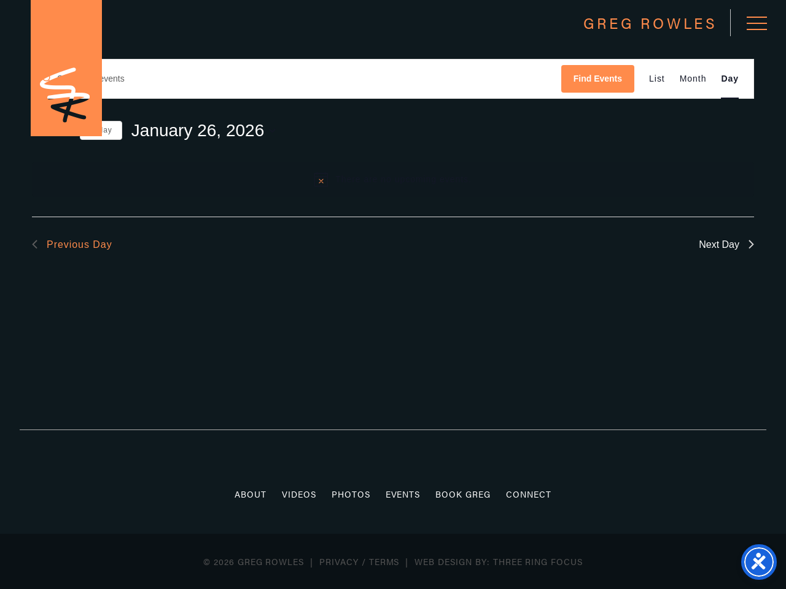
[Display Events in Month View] (693, 79)
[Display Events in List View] (657, 79)
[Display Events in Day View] (730, 79)
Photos (351, 494)
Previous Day (72, 244)
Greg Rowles (66, 68)
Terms (384, 561)
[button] (757, 23)
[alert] (393, 179)
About (251, 494)
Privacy (339, 561)
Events (403, 494)
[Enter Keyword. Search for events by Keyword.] (297, 79)
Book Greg (463, 494)
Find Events (598, 78)
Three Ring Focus (538, 561)
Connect (528, 494)
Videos (299, 494)
